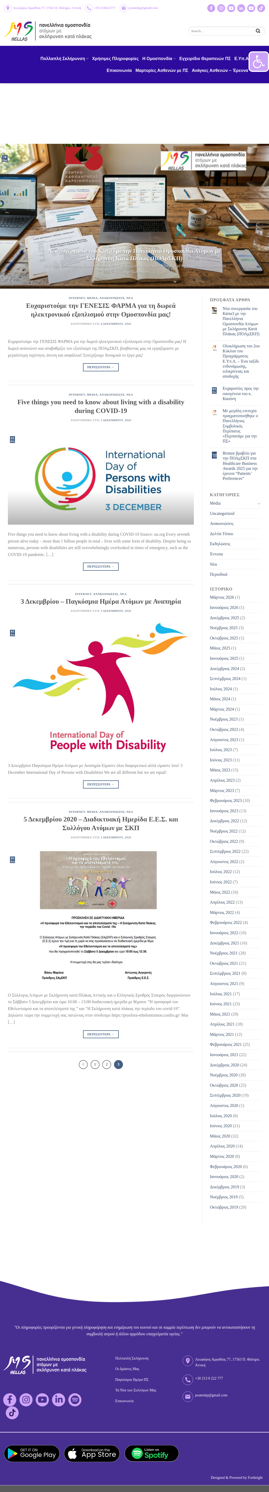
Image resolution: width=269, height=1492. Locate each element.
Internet (77, 297)
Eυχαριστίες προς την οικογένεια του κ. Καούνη (241, 393)
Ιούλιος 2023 (221, 749)
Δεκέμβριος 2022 (224, 821)
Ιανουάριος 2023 (224, 811)
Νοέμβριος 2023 (224, 719)
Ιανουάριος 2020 (224, 1176)
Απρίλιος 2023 (222, 780)
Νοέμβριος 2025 (224, 628)
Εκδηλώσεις (220, 543)
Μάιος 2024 (220, 699)
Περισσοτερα (101, 367)
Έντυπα (216, 554)
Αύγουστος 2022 (224, 861)
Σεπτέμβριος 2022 (225, 851)
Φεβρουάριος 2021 (226, 1044)
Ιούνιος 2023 (221, 760)
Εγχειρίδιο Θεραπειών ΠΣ (205, 58)
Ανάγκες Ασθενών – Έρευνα (222, 70)
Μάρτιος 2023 (222, 790)
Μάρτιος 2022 (222, 912)
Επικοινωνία (119, 70)
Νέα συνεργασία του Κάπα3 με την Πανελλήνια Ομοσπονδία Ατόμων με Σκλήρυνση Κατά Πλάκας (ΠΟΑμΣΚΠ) (241, 321)
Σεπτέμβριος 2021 (225, 973)
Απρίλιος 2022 (222, 902)
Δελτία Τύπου (221, 533)
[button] (259, 61)
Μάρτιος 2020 (222, 1156)
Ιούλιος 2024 (221, 689)
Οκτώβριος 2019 (224, 1207)
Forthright (255, 1478)
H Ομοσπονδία (159, 58)
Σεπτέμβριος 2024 (225, 678)
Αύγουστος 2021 (224, 983)
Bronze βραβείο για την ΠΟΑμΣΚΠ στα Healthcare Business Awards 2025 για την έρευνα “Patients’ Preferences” (240, 466)
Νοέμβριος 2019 (224, 1197)
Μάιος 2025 (220, 648)
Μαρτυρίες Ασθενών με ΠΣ (162, 70)
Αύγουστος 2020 (224, 1105)
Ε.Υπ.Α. (242, 58)
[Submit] (258, 31)
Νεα (129, 297)
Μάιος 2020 (220, 1136)
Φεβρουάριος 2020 (226, 1166)
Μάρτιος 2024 (222, 709)
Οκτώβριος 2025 (224, 638)
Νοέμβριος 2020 (224, 1075)
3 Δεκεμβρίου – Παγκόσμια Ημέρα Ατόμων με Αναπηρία (101, 601)
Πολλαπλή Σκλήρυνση (64, 58)
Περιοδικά (218, 574)
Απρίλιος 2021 (222, 1024)
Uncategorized (222, 513)
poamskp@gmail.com (143, 8)
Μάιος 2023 (220, 770)
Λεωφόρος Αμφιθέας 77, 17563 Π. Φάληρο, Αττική (47, 8)
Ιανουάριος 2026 (224, 607)
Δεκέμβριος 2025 (224, 617)
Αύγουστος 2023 (224, 739)
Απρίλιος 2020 (222, 1146)
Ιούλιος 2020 (221, 1116)
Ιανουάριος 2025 (224, 658)
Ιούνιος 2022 (221, 882)
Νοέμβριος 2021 (224, 953)
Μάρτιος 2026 (222, 597)
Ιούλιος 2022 (221, 871)
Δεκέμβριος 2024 (224, 668)
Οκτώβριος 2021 (224, 963)
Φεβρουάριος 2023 (226, 800)
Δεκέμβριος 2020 (224, 1065)
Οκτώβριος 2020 (224, 1085)
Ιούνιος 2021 (221, 1004)
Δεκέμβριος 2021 (224, 943)
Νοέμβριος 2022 (224, 831)
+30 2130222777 (105, 8)
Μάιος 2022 (220, 892)
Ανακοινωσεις (112, 297)
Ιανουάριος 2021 (224, 1054)
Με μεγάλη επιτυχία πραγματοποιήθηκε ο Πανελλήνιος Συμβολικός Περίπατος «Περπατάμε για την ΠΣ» (240, 425)
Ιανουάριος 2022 (224, 932)
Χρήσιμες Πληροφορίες (115, 58)
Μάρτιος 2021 (222, 1034)
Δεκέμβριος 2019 (224, 1187)
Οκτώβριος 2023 (224, 729)
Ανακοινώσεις (222, 523)
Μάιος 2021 (220, 1014)
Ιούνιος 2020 (221, 1126)
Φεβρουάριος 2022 (226, 922)
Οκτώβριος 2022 (224, 841)
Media (92, 297)
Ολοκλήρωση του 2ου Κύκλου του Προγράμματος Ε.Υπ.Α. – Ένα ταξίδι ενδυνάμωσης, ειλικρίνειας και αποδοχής (241, 361)
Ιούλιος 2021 (221, 994)
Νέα (213, 564)
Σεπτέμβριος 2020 (225, 1095)
